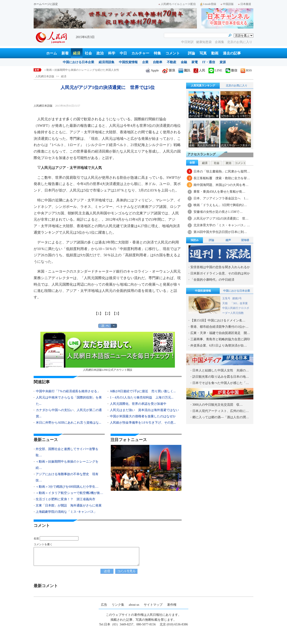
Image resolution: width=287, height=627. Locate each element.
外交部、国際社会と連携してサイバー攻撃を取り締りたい (79, 69)
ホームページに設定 (46, 4)
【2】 (107, 313)
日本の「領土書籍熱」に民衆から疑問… (222, 171)
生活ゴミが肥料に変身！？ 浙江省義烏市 (65, 499)
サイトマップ (153, 604)
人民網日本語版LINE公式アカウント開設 (107, 351)
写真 (203, 53)
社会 (88, 53)
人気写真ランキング (203, 85)
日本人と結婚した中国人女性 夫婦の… (220, 370)
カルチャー (140, 53)
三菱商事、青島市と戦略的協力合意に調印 (220, 339)
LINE (215, 70)
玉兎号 (226, 298)
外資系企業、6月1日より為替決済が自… (218, 345)
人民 (199, 70)
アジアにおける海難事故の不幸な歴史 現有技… (67, 477)
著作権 (171, 604)
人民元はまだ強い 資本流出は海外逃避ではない (144, 410)
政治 (100, 53)
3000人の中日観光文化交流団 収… (217, 404)
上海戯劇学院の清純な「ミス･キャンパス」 (66, 511)
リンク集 (118, 604)
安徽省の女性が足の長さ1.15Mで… (218, 211)
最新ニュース (46, 439)
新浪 (168, 70)
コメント (172, 53)
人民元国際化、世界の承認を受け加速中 (138, 403)
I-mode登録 (208, 4)
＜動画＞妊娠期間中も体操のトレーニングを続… (67, 465)
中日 (123, 53)
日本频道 (244, 4)
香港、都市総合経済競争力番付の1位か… (219, 326)
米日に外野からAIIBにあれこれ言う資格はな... (68, 422)
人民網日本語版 (44, 76)
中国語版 (227, 4)
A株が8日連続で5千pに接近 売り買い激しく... (143, 391)
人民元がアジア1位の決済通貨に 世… (221, 218)
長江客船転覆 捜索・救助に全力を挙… (222, 178)
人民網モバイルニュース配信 (177, 4)
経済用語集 (106, 62)
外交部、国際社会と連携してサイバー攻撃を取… (67, 452)
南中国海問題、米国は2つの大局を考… (221, 185)
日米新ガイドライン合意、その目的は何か (220, 273)
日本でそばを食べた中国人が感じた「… (220, 383)
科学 (111, 53)
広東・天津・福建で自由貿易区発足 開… (220, 333)
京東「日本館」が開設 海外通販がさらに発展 (69, 505)
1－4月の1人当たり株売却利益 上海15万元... (142, 397)
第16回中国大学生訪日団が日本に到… (220, 232)
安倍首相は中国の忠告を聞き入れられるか (220, 267)
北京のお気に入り (239, 42)
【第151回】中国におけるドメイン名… (217, 320)
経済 (76, 53)
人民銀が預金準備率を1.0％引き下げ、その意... (143, 422)
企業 (145, 62)
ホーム (51, 53)
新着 (65, 53)
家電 (194, 62)
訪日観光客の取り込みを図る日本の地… (220, 376)
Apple (152, 70)
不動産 (171, 62)
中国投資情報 (128, 62)
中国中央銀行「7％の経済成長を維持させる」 (68, 391)
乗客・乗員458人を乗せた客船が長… (219, 191)
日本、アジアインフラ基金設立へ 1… (221, 198)
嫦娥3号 (237, 298)
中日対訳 (187, 42)
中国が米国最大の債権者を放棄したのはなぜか (143, 416)
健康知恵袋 (204, 42)
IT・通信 (208, 62)
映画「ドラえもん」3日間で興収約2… (220, 205)
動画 (214, 53)
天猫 (225, 303)
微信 (231, 70)
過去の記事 (232, 53)
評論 (191, 53)
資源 (223, 62)
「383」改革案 (239, 303)
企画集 (220, 42)
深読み (195, 240)
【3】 (116, 313)
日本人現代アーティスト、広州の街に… (220, 411)
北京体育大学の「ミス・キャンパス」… (222, 225)
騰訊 (184, 70)
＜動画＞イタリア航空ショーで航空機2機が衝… (69, 493)
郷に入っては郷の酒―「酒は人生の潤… (220, 417)
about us (134, 604)
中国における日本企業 (78, 62)
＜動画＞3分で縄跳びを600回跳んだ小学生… (67, 486)
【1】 (98, 313)
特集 (157, 53)
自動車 (157, 62)
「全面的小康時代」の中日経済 (212, 279)
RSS (246, 70)
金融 (184, 62)
